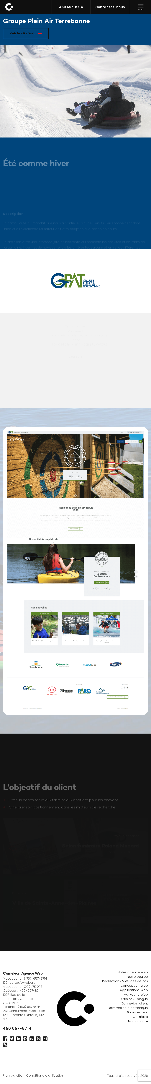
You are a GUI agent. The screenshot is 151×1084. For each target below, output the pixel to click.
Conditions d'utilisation (45, 1075)
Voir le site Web (26, 33)
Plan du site (12, 1075)
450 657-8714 (17, 1028)
